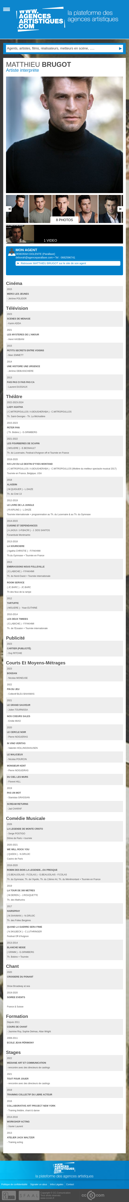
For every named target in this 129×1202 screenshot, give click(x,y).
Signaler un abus (39, 1184)
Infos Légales (57, 1184)
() (48, 253)
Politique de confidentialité (14, 1184)
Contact (70, 1184)
